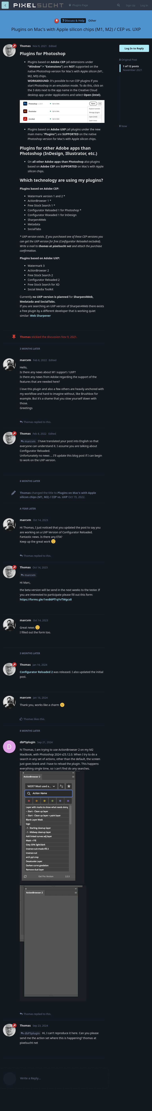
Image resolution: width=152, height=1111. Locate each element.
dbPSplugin (32, 1033)
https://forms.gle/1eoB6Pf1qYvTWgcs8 (46, 599)
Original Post (128, 59)
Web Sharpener (40, 315)
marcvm (30, 441)
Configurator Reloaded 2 (36, 672)
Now (123, 126)
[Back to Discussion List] (5, 5)
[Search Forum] (118, 5)
